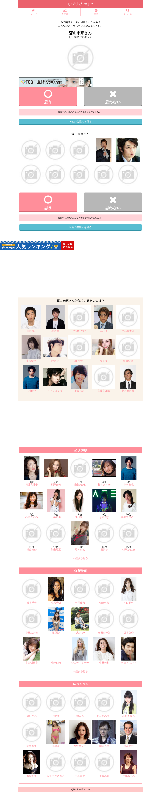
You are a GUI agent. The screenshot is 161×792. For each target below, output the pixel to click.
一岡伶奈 (80, 602)
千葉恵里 (56, 517)
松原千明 (56, 602)
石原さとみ (31, 517)
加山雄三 (56, 549)
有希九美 (32, 776)
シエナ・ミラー (80, 662)
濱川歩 (104, 549)
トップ (33, 12)
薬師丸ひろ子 (128, 517)
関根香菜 (32, 746)
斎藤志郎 (104, 776)
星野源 (55, 330)
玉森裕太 (79, 390)
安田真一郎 (104, 632)
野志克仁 (129, 746)
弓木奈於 (80, 549)
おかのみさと (104, 716)
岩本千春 (32, 602)
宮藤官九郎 (103, 390)
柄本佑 (31, 330)
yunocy (104, 517)
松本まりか (104, 484)
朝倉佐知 (104, 602)
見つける (127, 12)
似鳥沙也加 (128, 549)
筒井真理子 (31, 484)
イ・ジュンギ (55, 390)
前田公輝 (128, 360)
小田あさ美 (31, 632)
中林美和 (104, 662)
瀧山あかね (80, 484)
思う (48, 96)
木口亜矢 (129, 602)
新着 (96, 12)
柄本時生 (79, 360)
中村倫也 (31, 390)
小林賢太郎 (128, 330)
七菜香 (56, 716)
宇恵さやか (80, 632)
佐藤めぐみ (128, 776)
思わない (112, 96)
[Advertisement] (80, 274)
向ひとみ (32, 716)
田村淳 (103, 330)
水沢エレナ (80, 746)
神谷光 (80, 716)
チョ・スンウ (128, 662)
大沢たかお (79, 330)
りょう (103, 360)
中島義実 (80, 776)
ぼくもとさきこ (56, 776)
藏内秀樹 (104, 746)
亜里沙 (56, 632)
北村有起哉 (128, 390)
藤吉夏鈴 (31, 360)
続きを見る (80, 558)
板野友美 (56, 484)
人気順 (65, 12)
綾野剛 (55, 360)
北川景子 (80, 517)
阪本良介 (129, 632)
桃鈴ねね (56, 662)
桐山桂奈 (32, 549)
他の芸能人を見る (80, 121)
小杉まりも (128, 716)
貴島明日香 (31, 662)
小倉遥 (56, 746)
